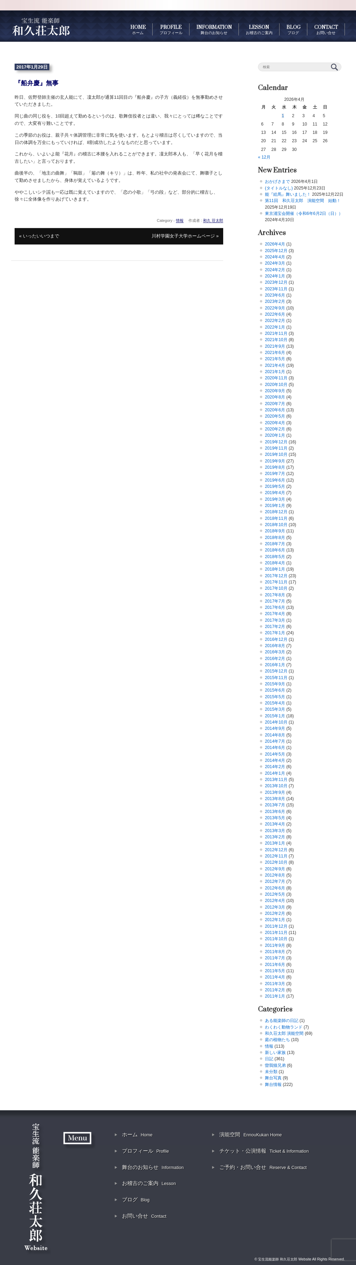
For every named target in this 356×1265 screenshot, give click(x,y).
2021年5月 (275, 358)
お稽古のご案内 (149, 1183)
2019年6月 (275, 480)
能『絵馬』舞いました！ (288, 194)
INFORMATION (214, 29)
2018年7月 (275, 543)
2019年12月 (276, 442)
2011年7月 (275, 958)
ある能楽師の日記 (281, 1020)
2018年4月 (275, 563)
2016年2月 (275, 658)
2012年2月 (275, 913)
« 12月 (264, 157)
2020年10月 (276, 384)
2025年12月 (276, 250)
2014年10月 (276, 722)
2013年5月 (275, 817)
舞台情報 (273, 1084)
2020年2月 (275, 429)
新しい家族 (275, 1052)
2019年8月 (275, 467)
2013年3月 (275, 830)
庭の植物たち (277, 1039)
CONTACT (326, 29)
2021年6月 (275, 352)
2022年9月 (275, 308)
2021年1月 (275, 371)
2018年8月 (275, 537)
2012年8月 (275, 875)
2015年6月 (275, 690)
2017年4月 (275, 613)
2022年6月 (275, 314)
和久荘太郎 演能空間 (284, 1033)
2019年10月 (276, 454)
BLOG (293, 29)
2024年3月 (275, 263)
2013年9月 (275, 792)
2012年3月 (275, 907)
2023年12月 (276, 282)
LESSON (259, 29)
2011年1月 (275, 996)
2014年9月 (275, 728)
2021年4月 (275, 365)
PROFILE (171, 29)
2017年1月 (275, 632)
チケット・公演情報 (264, 1151)
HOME (138, 29)
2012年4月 (275, 900)
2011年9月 (275, 945)
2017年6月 (275, 607)
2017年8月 (275, 595)
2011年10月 (276, 938)
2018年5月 (275, 556)
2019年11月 (276, 448)
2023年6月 (275, 295)
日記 (269, 1058)
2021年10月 (276, 339)
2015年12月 (276, 671)
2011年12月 (276, 926)
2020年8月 (275, 397)
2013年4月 (275, 824)
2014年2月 (275, 766)
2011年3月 (275, 983)
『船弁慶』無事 (36, 83)
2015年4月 (275, 703)
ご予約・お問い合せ (263, 1167)
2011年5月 (275, 970)
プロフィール (145, 1151)
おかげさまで (277, 181)
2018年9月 (275, 531)
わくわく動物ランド (283, 1027)
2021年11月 (276, 333)
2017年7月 (275, 601)
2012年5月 (275, 894)
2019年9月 (275, 461)
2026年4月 (275, 244)
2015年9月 (275, 684)
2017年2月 (275, 626)
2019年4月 (275, 492)
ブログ (136, 1199)
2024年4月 (275, 257)
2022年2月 (275, 320)
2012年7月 (275, 881)
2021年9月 (275, 346)
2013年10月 (276, 785)
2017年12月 (276, 575)
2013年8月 (275, 798)
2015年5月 (275, 696)
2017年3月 (275, 620)
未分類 (271, 1071)
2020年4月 (275, 422)
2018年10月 (276, 524)
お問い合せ (144, 1216)
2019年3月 (275, 499)
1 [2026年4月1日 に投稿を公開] (283, 115)
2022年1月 (275, 327)
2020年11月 (276, 378)
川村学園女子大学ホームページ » (185, 236)
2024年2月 (275, 269)
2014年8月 (275, 735)
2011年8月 (275, 951)
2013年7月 (275, 805)
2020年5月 (275, 416)
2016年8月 (275, 645)
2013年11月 (276, 779)
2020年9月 (275, 390)
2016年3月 (275, 652)
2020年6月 (275, 410)
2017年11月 (276, 582)
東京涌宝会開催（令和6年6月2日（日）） (304, 213)
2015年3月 (275, 709)
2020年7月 (275, 403)
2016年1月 (275, 664)
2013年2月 (275, 837)
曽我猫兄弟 (275, 1065)
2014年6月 (275, 747)
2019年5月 (275, 486)
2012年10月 (276, 862)
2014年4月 (275, 760)
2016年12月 (276, 639)
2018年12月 (276, 511)
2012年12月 (276, 849)
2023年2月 (275, 301)
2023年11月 (276, 289)
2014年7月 (275, 741)
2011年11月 (276, 932)
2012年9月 (275, 869)
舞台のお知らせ (153, 1167)
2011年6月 (275, 964)
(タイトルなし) (279, 188)
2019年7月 (275, 473)
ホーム (137, 1134)
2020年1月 (275, 435)
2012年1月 (275, 919)
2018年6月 (275, 550)
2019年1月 (275, 505)
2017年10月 (276, 588)
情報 (180, 220)
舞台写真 (273, 1077)
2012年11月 (276, 856)
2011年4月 (275, 977)
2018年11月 (276, 518)
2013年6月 (275, 811)
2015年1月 (275, 716)
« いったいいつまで (39, 236)
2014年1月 (275, 773)
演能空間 (250, 1134)
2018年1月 (275, 569)
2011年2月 (275, 990)
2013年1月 (275, 843)
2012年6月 (275, 888)
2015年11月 (276, 677)
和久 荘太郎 (213, 220)
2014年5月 (275, 754)
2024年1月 (275, 276)
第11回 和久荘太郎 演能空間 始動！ (303, 200)
